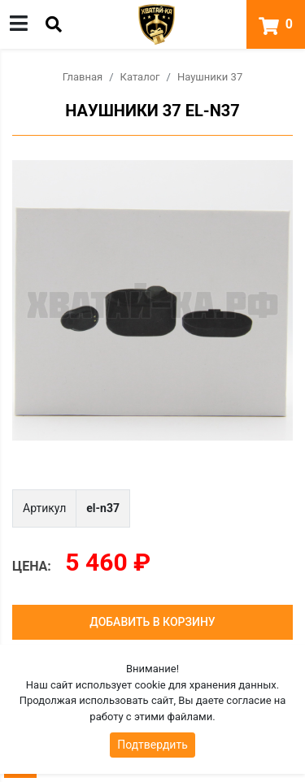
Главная (82, 77)
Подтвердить (152, 744)
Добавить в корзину (152, 621)
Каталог (140, 77)
